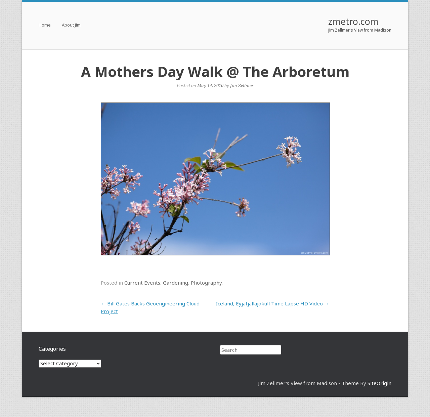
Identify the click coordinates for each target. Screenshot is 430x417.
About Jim (71, 25)
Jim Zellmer (242, 85)
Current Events (142, 282)
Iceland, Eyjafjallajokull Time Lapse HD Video (272, 303)
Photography (206, 282)
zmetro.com (353, 21)
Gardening (175, 282)
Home (45, 25)
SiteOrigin (379, 383)
